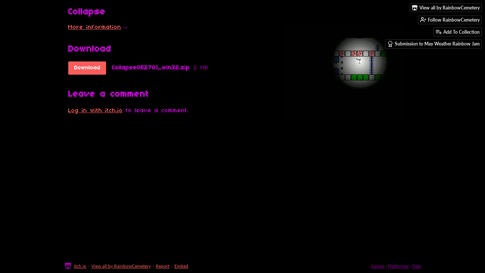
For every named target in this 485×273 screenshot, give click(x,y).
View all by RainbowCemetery (121, 266)
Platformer (398, 266)
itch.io (80, 266)
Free (416, 266)
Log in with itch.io (95, 111)
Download (87, 68)
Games (378, 266)
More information (98, 27)
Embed (181, 266)
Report (162, 266)
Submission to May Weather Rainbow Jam (433, 44)
